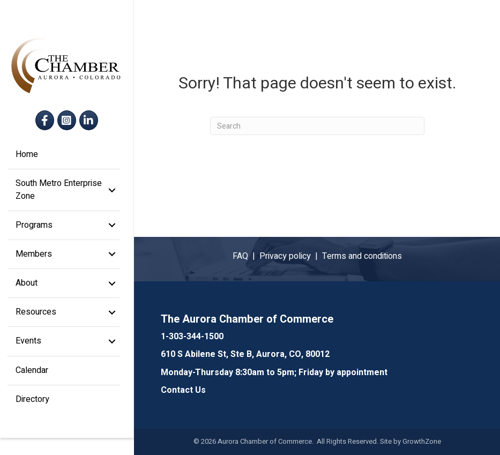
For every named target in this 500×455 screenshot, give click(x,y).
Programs (34, 233)
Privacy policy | (290, 256)
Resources (36, 320)
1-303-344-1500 (192, 336)
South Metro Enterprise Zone (59, 198)
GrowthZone (421, 441)
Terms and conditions (362, 256)
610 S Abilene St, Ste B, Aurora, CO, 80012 (245, 354)
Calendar (32, 378)
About (27, 291)
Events (29, 349)
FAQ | (246, 256)
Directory (33, 407)
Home (27, 162)
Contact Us (183, 390)
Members (34, 262)
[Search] (317, 126)
